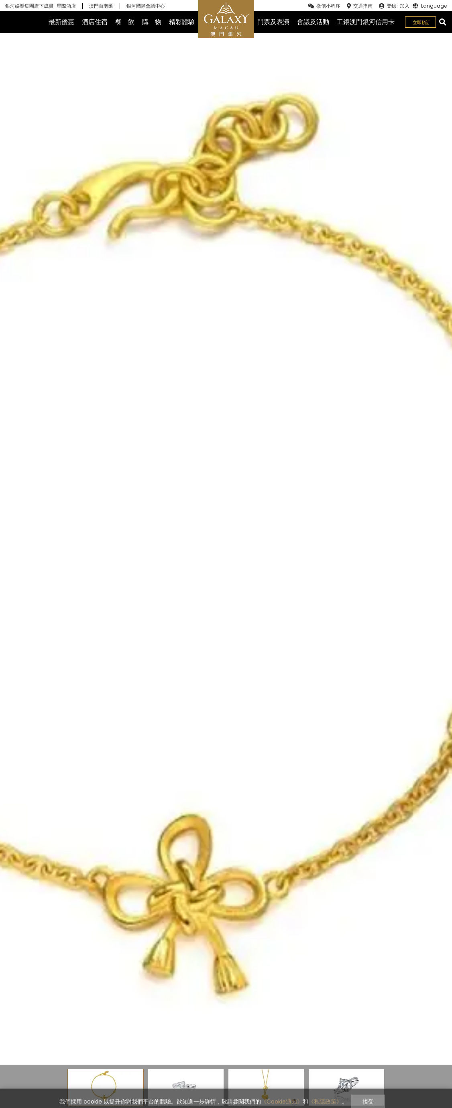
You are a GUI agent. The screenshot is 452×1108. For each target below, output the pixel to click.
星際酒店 (66, 6)
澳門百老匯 (101, 6)
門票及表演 (273, 21)
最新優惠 (61, 21)
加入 (404, 5)
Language (434, 6)
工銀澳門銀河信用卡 (366, 21)
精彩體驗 (182, 21)
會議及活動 (313, 21)
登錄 (391, 5)
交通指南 (363, 5)
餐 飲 (124, 21)
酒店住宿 (95, 21)
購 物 (151, 21)
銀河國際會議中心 (145, 6)
